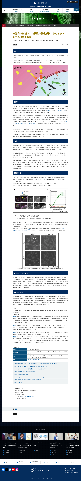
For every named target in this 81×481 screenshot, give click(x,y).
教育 (31, 10)
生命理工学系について (16, 10)
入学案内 (68, 10)
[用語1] (14, 317)
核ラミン (61, 110)
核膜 (49, 110)
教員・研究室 (44, 10)
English (76, 11)
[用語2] (14, 325)
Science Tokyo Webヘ (71, 468)
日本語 (76, 9)
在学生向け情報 (70, 470)
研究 (16, 409)
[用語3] (14, 332)
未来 (58, 10)
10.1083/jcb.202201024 (34, 359)
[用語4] (14, 337)
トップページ (4, 10)
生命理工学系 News (19, 25)
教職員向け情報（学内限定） (73, 472)
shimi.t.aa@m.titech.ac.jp (27, 396)
